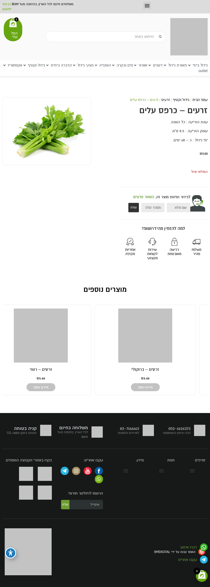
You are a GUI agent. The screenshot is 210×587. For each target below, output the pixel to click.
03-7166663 (129, 428)
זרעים (165, 100)
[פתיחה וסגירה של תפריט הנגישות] (10, 553)
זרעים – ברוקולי (53, 369)
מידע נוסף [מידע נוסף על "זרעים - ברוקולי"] (53, 387)
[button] (147, 5)
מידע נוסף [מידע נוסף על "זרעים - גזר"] (157, 387)
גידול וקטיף (181, 100)
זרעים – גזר (157, 369)
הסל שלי (14, 35)
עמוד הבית (200, 100)
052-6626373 (179, 428)
